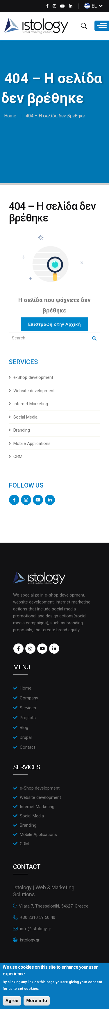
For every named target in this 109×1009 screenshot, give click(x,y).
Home (10, 116)
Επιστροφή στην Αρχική (54, 324)
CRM (17, 456)
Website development (34, 390)
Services (28, 707)
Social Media (25, 417)
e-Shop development (33, 377)
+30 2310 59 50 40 (37, 917)
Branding (21, 430)
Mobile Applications (32, 443)
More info (36, 1003)
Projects (28, 717)
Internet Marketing (30, 403)
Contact (27, 747)
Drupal (26, 737)
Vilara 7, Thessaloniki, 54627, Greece (53, 906)
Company (29, 698)
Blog (24, 727)
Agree (11, 1003)
